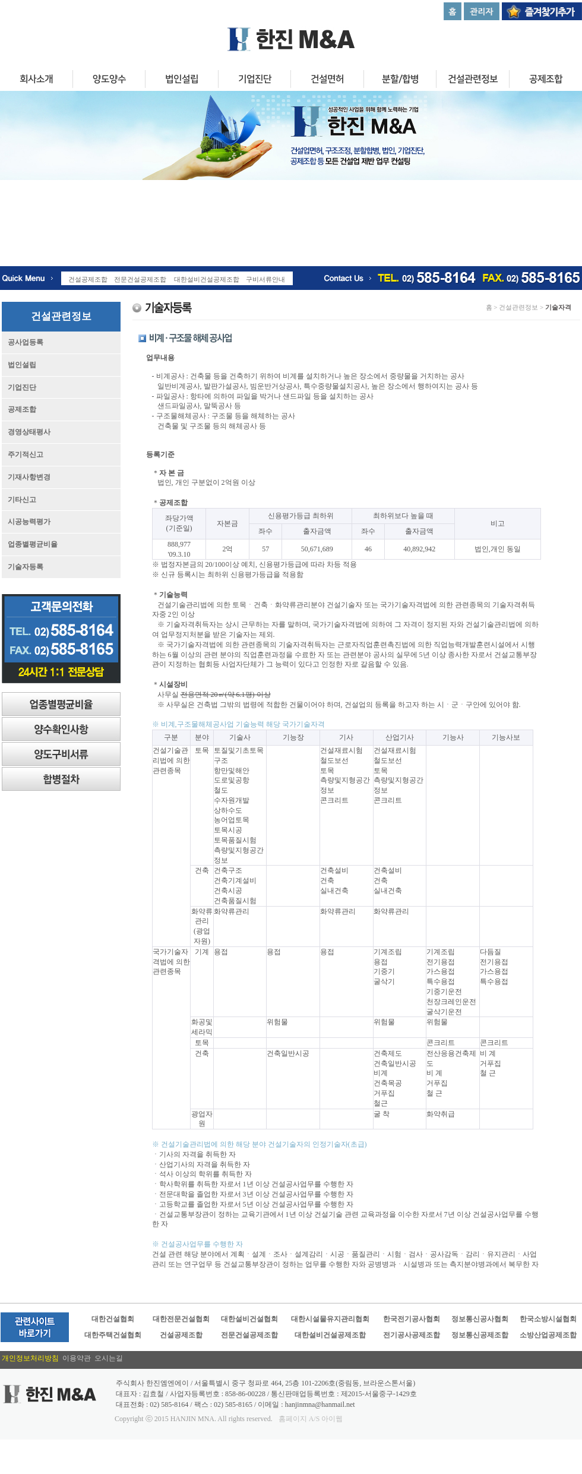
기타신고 (22, 499)
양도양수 (108, 81)
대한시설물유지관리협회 (330, 1319)
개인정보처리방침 (32, 1358)
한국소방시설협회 (548, 1319)
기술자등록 (25, 567)
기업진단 (254, 81)
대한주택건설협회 (112, 1335)
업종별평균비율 (33, 544)
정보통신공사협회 (479, 1319)
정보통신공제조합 (479, 1335)
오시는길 (108, 1358)
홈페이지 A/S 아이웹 (311, 1419)
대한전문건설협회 (181, 1319)
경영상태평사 (29, 432)
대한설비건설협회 (249, 1319)
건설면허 (327, 81)
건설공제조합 (181, 1335)
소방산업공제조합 (548, 1335)
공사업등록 (25, 342)
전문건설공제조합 (249, 1335)
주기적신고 (25, 454)
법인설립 (181, 81)
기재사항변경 (29, 477)
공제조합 (22, 409)
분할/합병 (399, 81)
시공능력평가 (29, 521)
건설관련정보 (473, 81)
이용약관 (78, 1358)
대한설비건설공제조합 (330, 1335)
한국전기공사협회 (411, 1319)
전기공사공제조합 (411, 1335)
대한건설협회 (112, 1319)
